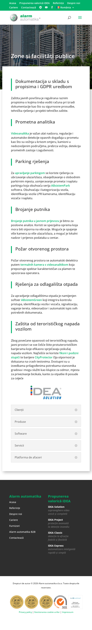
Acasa (12, 3)
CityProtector (44, 357)
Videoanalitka (20, 133)
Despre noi (73, 3)
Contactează (28, 7)
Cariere (13, 7)
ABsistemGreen (31, 300)
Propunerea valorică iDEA (34, 3)
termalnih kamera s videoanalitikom (44, 265)
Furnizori (14, 526)
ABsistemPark (60, 185)
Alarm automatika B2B (22, 531)
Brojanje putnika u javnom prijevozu (35, 221)
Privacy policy (25, 612)
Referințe (58, 3)
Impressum (67, 612)
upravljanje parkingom (30, 173)
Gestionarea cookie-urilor (47, 612)
